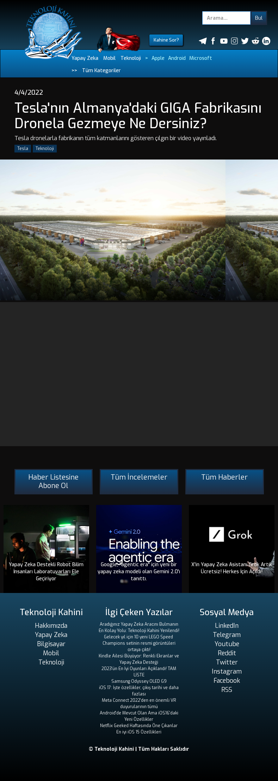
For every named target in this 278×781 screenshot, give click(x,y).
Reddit (227, 653)
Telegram (227, 635)
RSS (226, 690)
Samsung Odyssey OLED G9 (139, 681)
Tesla (22, 148)
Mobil (109, 58)
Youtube (227, 644)
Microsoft (200, 58)
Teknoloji (131, 58)
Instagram (227, 671)
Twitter (227, 662)
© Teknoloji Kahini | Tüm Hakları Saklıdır (139, 749)
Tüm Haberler (224, 477)
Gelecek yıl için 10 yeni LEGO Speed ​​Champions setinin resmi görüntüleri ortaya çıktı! (139, 643)
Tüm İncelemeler (139, 477)
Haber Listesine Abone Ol (53, 482)
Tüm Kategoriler (101, 70)
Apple (158, 58)
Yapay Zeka (85, 58)
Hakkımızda (51, 625)
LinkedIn (227, 625)
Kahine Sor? (166, 40)
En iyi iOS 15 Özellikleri (138, 732)
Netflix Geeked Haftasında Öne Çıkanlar (139, 726)
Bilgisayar (51, 644)
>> (74, 70)
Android (177, 58)
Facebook (227, 680)
